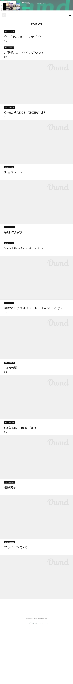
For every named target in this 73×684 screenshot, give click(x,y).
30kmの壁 (10, 406)
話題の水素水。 (14, 254)
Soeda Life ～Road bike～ (21, 471)
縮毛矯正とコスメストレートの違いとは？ (33, 341)
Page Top (36, 669)
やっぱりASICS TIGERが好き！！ (28, 123)
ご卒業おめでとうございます (24, 58)
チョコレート (13, 188)
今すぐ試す (26, 7)
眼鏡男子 (10, 536)
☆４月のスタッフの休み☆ (22, 36)
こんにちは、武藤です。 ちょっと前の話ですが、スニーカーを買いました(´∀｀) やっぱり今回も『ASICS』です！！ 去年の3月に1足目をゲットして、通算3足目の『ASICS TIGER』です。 (36, 130)
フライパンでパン (16, 602)
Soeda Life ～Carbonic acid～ (23, 275)
